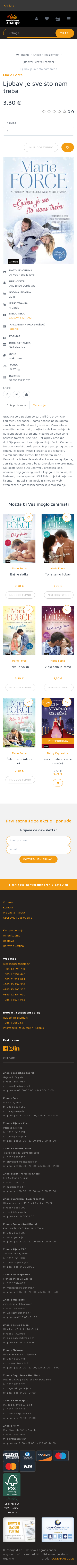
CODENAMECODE (62, 1558)
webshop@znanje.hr (16, 963)
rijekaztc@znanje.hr (18, 1262)
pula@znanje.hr (16, 1111)
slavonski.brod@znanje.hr (22, 1161)
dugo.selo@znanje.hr (19, 1388)
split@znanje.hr (16, 1186)
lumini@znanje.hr (17, 1212)
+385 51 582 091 (14, 979)
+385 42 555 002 (15, 1207)
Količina (11, 122)
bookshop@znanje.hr (19, 1086)
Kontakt (8, 907)
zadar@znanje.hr (16, 1237)
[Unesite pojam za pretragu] (38, 33)
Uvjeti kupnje (11, 935)
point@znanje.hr (16, 1438)
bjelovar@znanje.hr (18, 1363)
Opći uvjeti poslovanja (17, 917)
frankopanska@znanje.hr (21, 1287)
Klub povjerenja (13, 930)
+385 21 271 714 (15, 1182)
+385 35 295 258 (14, 989)
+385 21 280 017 (15, 1409)
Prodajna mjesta (14, 912)
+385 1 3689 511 (14, 1022)
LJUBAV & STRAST (21, 317)
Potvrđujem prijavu (38, 859)
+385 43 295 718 (14, 968)
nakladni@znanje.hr (16, 1017)
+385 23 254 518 (14, 984)
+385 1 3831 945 (15, 1434)
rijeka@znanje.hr (16, 1136)
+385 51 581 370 (15, 1257)
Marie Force (19, 568)
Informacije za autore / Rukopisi (23, 1027)
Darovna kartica (13, 945)
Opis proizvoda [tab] (16, 405)
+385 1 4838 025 (15, 1384)
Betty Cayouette (57, 753)
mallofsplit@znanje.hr (19, 1413)
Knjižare (8, 5)
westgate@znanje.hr (19, 1312)
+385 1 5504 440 (14, 974)
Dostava (8, 940)
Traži (64, 33)
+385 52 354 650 (14, 994)
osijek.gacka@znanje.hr (20, 1337)
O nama (8, 902)
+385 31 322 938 (15, 1333)
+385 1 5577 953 (14, 999)
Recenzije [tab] (39, 405)
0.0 (58, 111)
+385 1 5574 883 (15, 1283)
